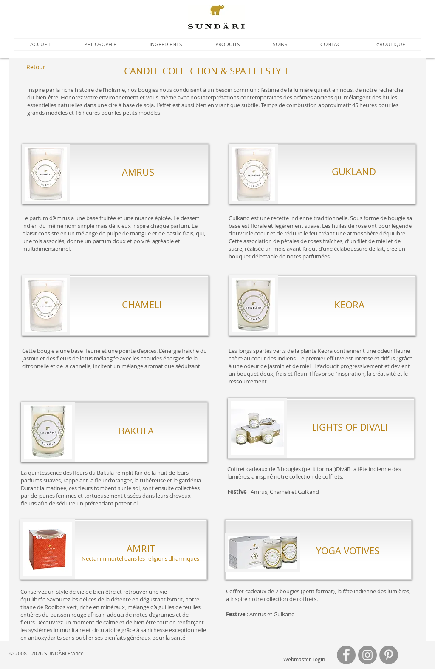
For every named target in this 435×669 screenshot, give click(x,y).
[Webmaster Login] (303, 659)
